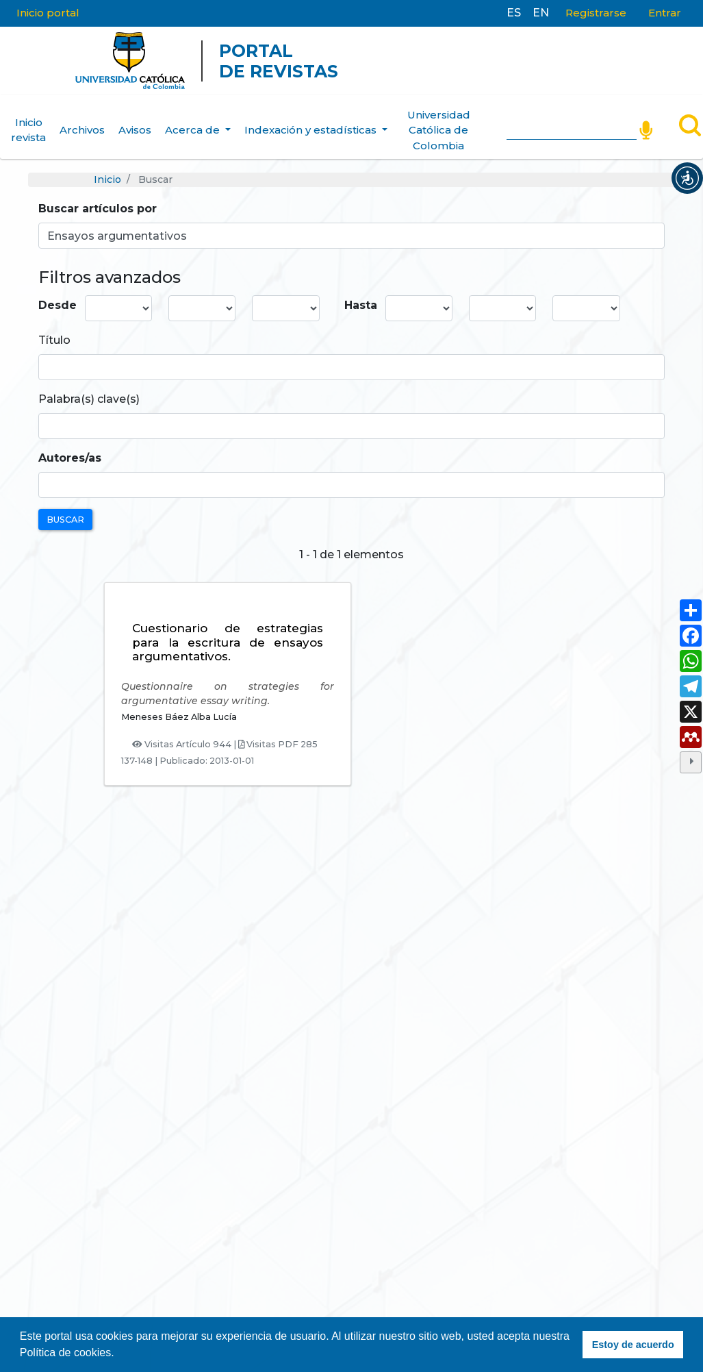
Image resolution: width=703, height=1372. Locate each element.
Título (54, 340)
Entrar (664, 12)
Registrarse (595, 12)
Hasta (360, 305)
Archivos (82, 129)
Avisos (134, 129)
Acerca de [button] (193, 129)
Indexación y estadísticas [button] (311, 129)
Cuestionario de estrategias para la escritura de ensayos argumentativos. (227, 642)
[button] (687, 178)
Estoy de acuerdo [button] (633, 1344)
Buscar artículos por (97, 208)
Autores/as (69, 457)
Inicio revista (28, 130)
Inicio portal (47, 12)
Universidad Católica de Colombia (438, 130)
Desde (57, 305)
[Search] (572, 127)
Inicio (107, 179)
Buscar (65, 519)
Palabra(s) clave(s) (89, 399)
